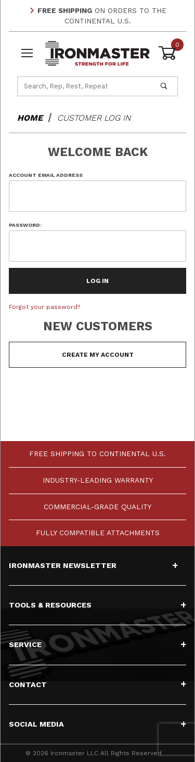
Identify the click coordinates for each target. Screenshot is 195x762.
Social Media (97, 724)
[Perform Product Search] (163, 86)
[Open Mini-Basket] (168, 53)
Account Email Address (46, 175)
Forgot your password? (44, 307)
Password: (25, 225)
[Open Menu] (27, 53)
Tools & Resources (97, 605)
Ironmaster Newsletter (93, 565)
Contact (97, 684)
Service (97, 644)
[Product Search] (84, 86)
